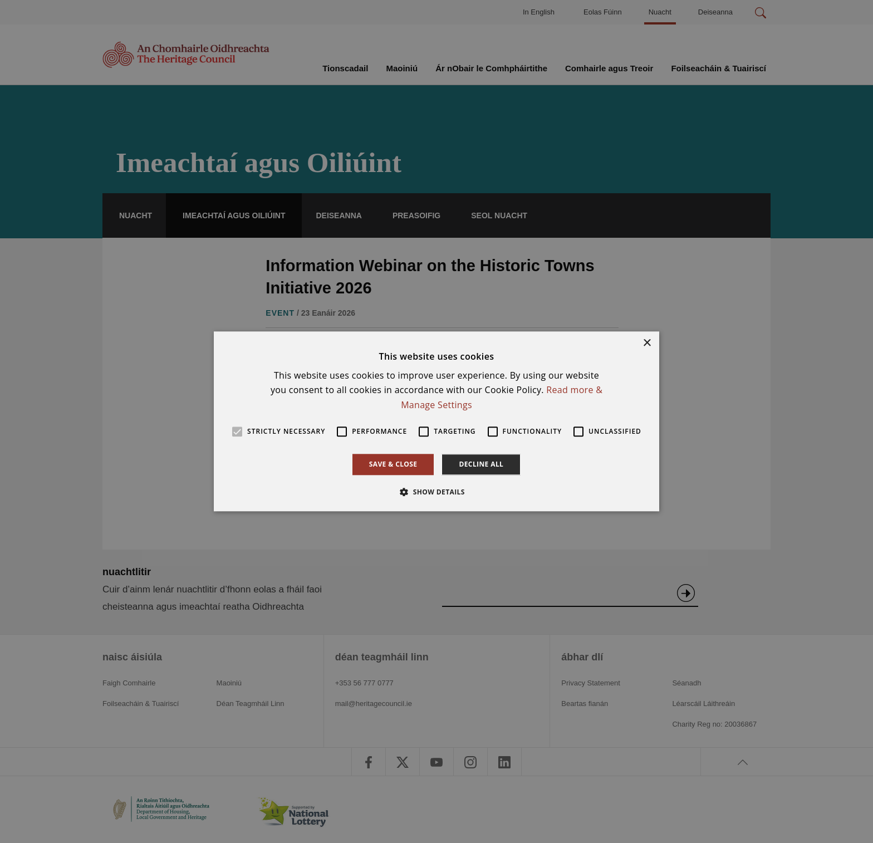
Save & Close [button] (393, 464)
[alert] (436, 421)
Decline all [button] (481, 464)
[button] (436, 492)
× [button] (647, 343)
